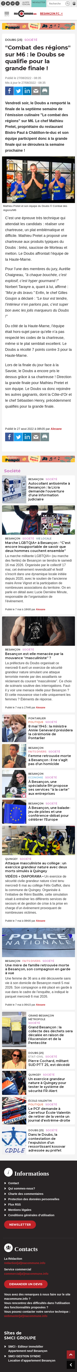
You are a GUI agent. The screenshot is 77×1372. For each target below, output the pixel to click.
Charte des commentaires (25, 1193)
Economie (35, 777)
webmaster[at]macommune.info (25, 1316)
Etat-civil (35, 1056)
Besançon (36, 479)
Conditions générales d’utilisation (31, 1215)
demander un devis (26, 1284)
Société (30, 40)
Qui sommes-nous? (21, 1188)
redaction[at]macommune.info (24, 1263)
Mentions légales (19, 1209)
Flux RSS (14, 1204)
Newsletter (20, 1224)
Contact (13, 1183)
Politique (35, 722)
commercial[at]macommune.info (26, 1273)
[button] (68, 3)
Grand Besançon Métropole (41, 1017)
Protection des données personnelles (33, 1199)
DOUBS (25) (13, 40)
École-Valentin (40, 1100)
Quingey (11, 858)
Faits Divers (37, 751)
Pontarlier (37, 718)
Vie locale (44, 538)
